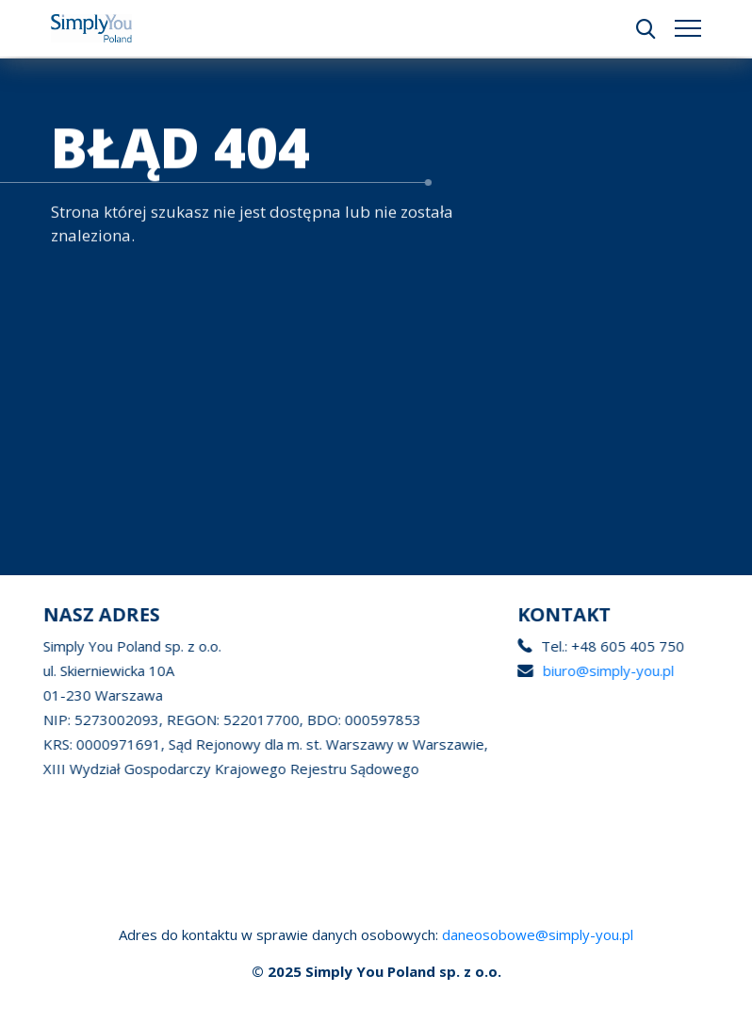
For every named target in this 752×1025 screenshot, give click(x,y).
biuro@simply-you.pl (606, 670)
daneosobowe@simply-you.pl (537, 934)
